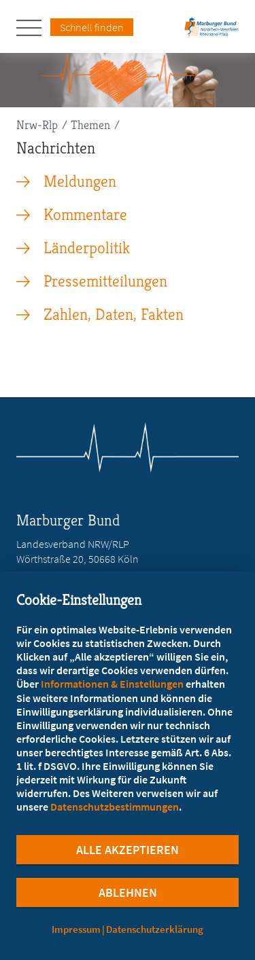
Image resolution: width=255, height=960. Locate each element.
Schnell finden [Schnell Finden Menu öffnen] (92, 27)
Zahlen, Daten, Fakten (114, 314)
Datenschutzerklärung (154, 929)
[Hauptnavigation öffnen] (33, 28)
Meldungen (80, 181)
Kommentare (85, 214)
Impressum (76, 929)
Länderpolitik (87, 247)
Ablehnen (128, 892)
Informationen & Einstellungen (112, 683)
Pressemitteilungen (105, 281)
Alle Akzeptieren (127, 849)
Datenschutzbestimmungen (114, 806)
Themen (90, 124)
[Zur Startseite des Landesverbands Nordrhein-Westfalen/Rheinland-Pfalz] (211, 30)
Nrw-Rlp (37, 124)
